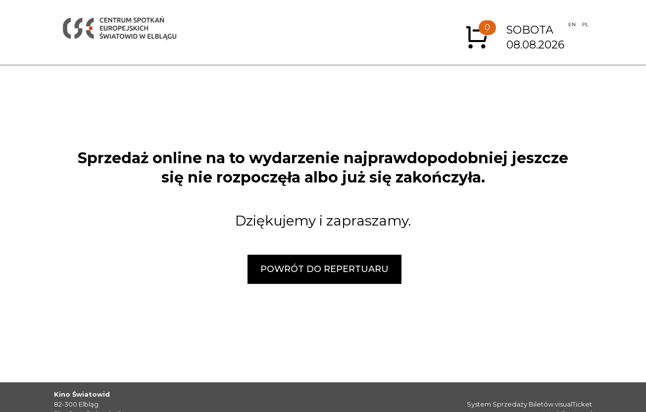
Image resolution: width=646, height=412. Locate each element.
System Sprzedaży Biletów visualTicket (529, 404)
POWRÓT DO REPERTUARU (324, 269)
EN (572, 24)
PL (585, 24)
